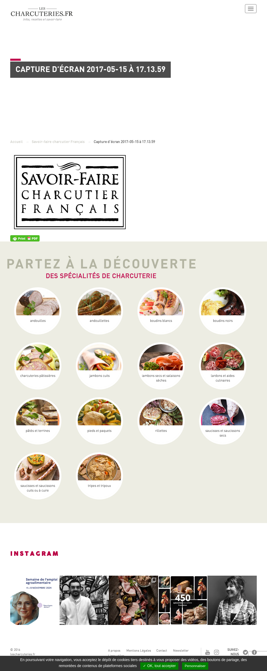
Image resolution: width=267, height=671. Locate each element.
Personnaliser (195, 666)
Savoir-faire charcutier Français (58, 142)
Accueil (16, 142)
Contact (161, 650)
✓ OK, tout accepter (159, 666)
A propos (114, 650)
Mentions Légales (138, 650)
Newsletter (181, 650)
